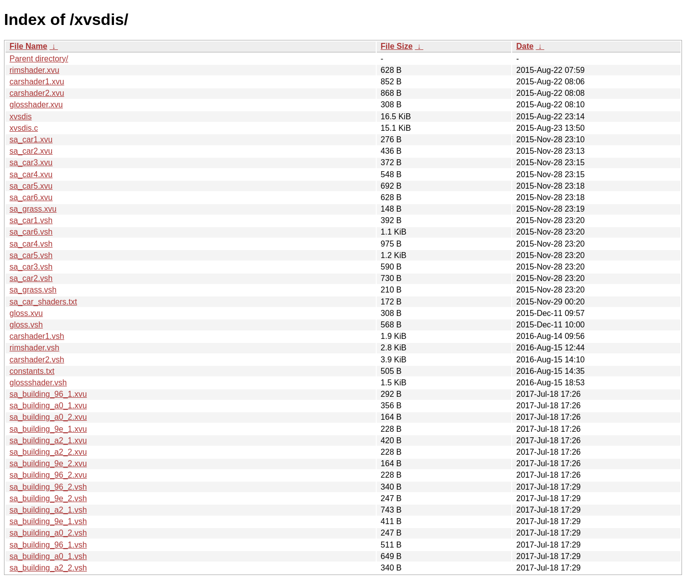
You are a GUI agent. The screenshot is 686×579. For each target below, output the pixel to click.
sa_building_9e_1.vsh (48, 521)
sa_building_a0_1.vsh (48, 556)
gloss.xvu (26, 313)
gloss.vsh (26, 324)
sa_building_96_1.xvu (48, 394)
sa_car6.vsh (30, 232)
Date (525, 46)
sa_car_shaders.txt (43, 301)
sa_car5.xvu (30, 186)
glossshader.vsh (38, 382)
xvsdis (20, 116)
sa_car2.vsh (30, 278)
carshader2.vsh (36, 359)
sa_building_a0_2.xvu (48, 417)
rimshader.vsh (34, 347)
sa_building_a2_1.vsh (48, 510)
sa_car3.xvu (30, 162)
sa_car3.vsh (30, 267)
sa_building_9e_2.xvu (48, 463)
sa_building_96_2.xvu (48, 475)
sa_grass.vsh (32, 290)
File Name (28, 46)
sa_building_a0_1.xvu (48, 405)
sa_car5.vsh (30, 255)
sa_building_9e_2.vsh (48, 498)
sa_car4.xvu (30, 174)
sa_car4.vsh (30, 244)
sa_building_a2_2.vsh (48, 568)
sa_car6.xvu (30, 197)
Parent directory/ (38, 58)
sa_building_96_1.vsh (48, 545)
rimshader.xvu (34, 70)
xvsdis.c (23, 128)
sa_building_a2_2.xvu (48, 452)
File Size (397, 46)
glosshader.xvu (36, 104)
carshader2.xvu (36, 93)
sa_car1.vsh (30, 220)
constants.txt (31, 371)
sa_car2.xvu (30, 151)
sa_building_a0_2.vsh (48, 533)
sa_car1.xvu (30, 139)
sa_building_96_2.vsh (48, 487)
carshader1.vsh (36, 336)
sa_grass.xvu (32, 209)
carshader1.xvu (36, 81)
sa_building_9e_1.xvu (48, 429)
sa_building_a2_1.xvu (48, 440)
